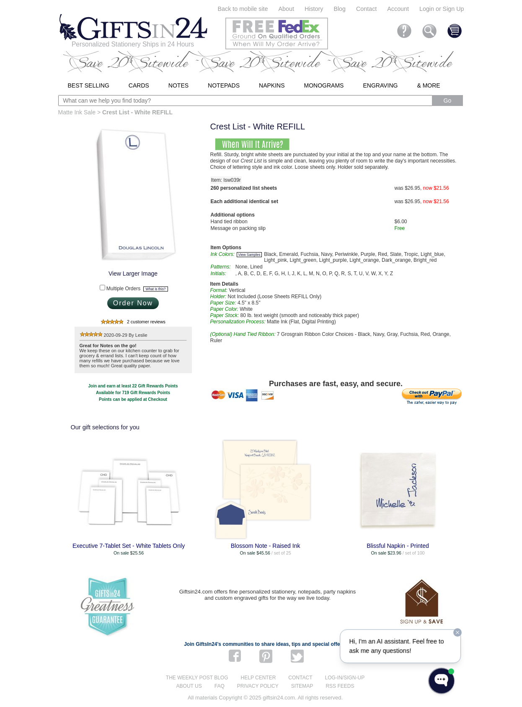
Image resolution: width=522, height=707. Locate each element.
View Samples (249, 255)
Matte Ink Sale (77, 112)
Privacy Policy (258, 686)
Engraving (380, 85)
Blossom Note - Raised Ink (265, 545)
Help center (258, 678)
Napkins (271, 85)
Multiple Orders (137, 289)
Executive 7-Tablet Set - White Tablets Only (128, 545)
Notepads (224, 85)
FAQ (219, 686)
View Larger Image (133, 273)
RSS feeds (340, 686)
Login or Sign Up (441, 8)
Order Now (133, 303)
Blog (339, 8)
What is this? (156, 289)
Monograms (324, 85)
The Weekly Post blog (197, 678)
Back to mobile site (243, 8)
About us (189, 686)
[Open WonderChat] (441, 680)
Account (398, 8)
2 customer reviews (146, 321)
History (314, 8)
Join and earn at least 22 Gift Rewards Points (133, 386)
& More (428, 85)
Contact (366, 8)
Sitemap (302, 686)
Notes (178, 85)
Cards (139, 85)
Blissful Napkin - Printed (398, 545)
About (286, 8)
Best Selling (88, 85)
